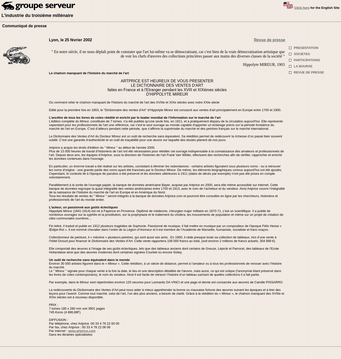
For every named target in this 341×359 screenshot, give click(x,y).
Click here (302, 8)
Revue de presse (269, 40)
